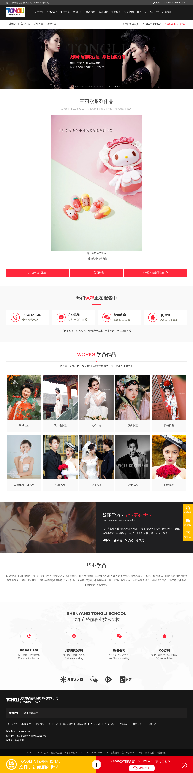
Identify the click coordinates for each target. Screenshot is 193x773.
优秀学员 (142, 12)
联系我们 (167, 12)
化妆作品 (12, 23)
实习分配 (154, 12)
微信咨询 (141, 768)
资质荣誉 (65, 12)
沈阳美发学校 (31, 713)
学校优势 (52, 12)
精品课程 (90, 12)
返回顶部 (187, 534)
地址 (156, 3)
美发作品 (25, 23)
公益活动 (129, 12)
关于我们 (39, 12)
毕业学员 (96, 565)
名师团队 (103, 12)
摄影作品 (51, 23)
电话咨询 (187, 509)
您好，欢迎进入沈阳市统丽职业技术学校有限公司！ (28, 3)
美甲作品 (38, 23)
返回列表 (96, 272)
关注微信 (187, 522)
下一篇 (155, 272)
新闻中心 (78, 12)
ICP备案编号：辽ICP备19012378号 (124, 752)
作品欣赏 (116, 12)
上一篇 (38, 272)
